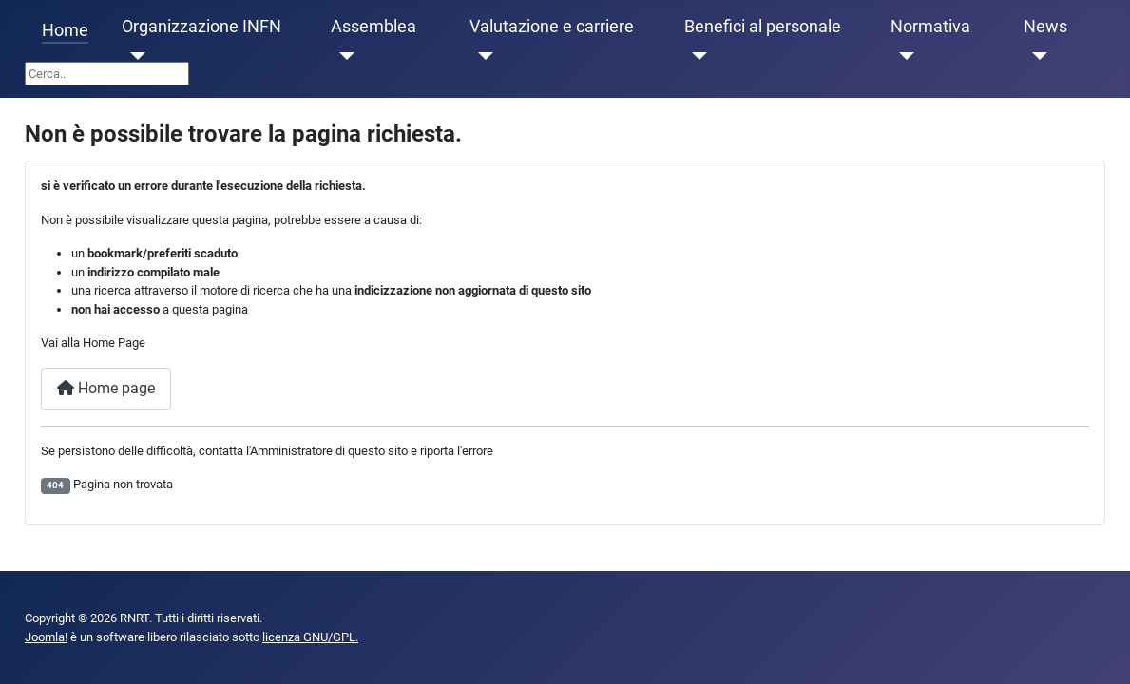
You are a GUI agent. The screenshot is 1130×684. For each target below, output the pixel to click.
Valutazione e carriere (551, 26)
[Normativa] (902, 56)
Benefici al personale (762, 26)
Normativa (930, 26)
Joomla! (46, 637)
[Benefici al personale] (696, 56)
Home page (106, 388)
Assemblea (373, 26)
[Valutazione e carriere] (481, 56)
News (1045, 26)
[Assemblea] (342, 56)
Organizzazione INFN (201, 26)
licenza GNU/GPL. (310, 637)
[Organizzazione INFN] (133, 56)
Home (65, 30)
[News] (1035, 56)
